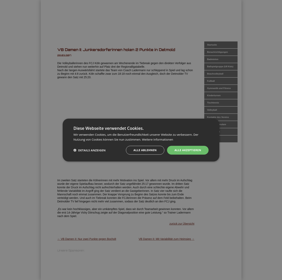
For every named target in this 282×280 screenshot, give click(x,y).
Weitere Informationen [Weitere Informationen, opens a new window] (157, 139)
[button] (89, 150)
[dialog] (141, 140)
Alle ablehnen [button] (145, 150)
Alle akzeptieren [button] (187, 150)
